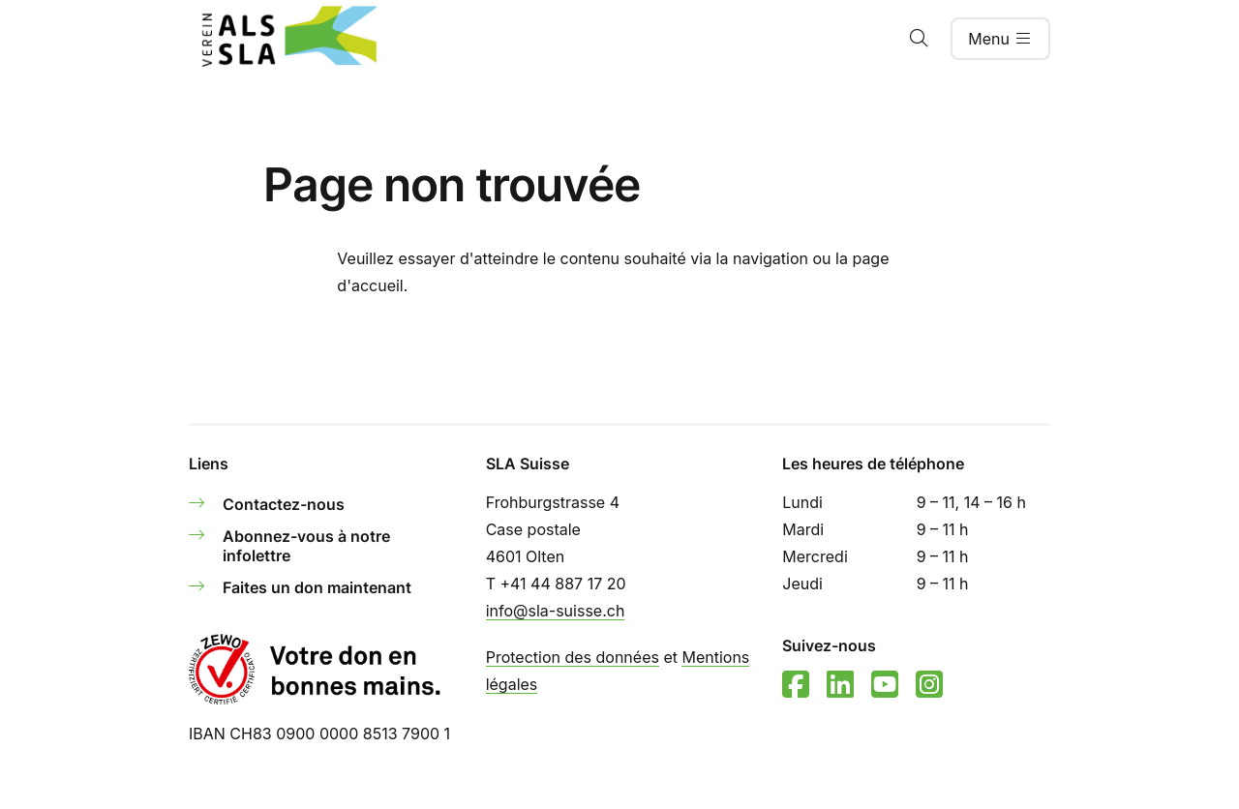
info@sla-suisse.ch (555, 610)
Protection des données (572, 657)
